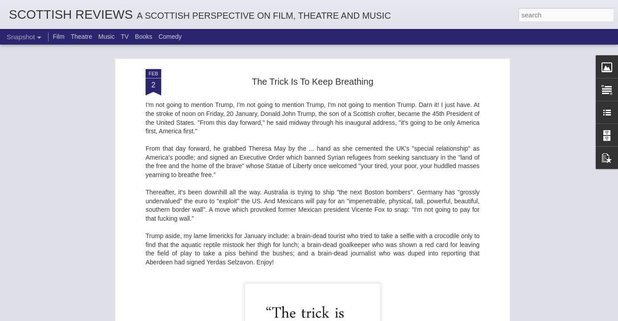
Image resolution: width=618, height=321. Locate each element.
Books (143, 36)
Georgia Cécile (487, 279)
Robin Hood (382, 274)
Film (58, 36)
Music (106, 36)
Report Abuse (363, 316)
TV (125, 36)
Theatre (81, 36)
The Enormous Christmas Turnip (71, 274)
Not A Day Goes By (272, 275)
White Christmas (168, 279)
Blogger (337, 316)
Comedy (170, 36)
